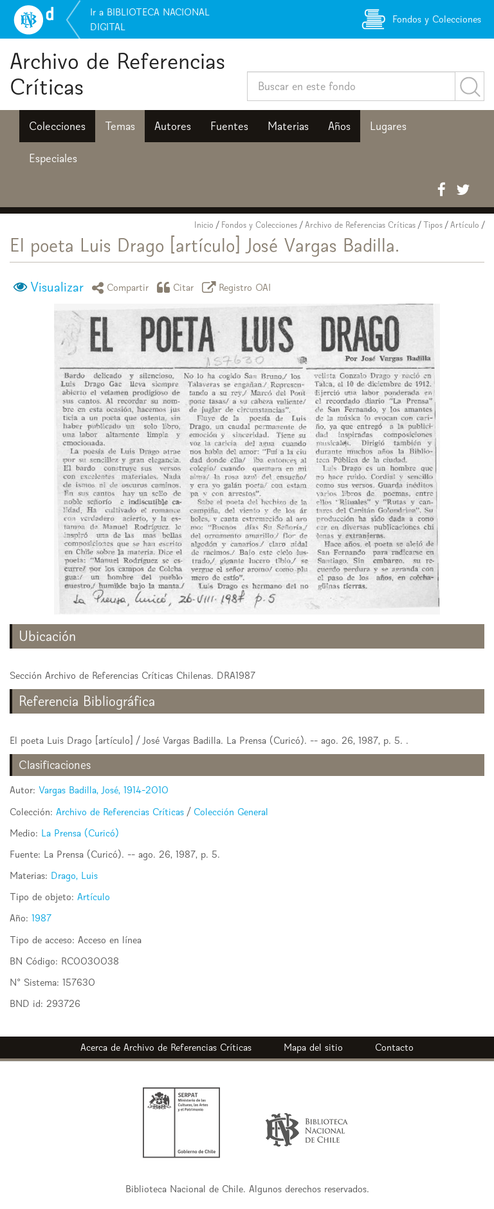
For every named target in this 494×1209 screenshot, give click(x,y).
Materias (288, 126)
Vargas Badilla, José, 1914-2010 (104, 790)
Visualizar (57, 287)
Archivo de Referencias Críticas (117, 73)
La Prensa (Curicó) (80, 833)
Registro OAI (238, 287)
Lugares (388, 126)
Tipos (433, 224)
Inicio (204, 224)
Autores (172, 126)
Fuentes (229, 126)
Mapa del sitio (313, 1047)
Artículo (464, 224)
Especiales (53, 158)
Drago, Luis (74, 875)
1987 (41, 918)
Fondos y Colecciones (259, 224)
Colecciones (57, 126)
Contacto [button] (394, 1047)
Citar (177, 287)
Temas (120, 126)
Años (339, 126)
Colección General (231, 812)
